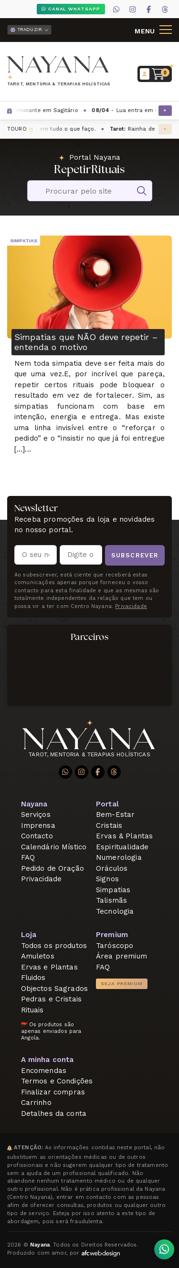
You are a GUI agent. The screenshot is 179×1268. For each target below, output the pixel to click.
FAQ (28, 857)
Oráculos (111, 868)
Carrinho (36, 1102)
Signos (107, 879)
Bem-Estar (115, 814)
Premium (112, 934)
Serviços (36, 814)
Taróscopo (114, 945)
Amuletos (37, 956)
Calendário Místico (54, 847)
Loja (29, 934)
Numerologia (119, 857)
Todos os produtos (54, 945)
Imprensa (38, 825)
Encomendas (44, 1070)
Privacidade (41, 879)
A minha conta (47, 1059)
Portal (107, 804)
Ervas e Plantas (49, 967)
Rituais (32, 1010)
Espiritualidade (122, 847)
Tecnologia (115, 911)
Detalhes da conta (54, 1113)
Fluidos (33, 977)
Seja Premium (122, 983)
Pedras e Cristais (51, 999)
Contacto (37, 836)
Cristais (109, 825)
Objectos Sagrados (54, 988)
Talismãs (111, 900)
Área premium (121, 956)
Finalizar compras (53, 1092)
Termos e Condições (57, 1081)
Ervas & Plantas (124, 836)
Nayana (34, 804)
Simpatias (23, 240)
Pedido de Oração (52, 868)
